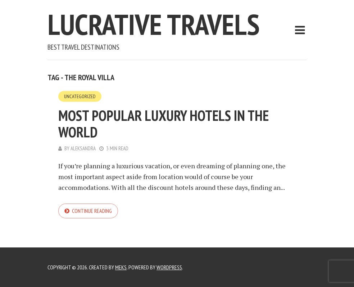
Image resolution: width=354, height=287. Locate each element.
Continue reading (92, 210)
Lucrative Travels (153, 24)
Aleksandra (83, 148)
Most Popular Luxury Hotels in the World (163, 123)
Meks (121, 267)
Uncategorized (80, 96)
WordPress (169, 267)
